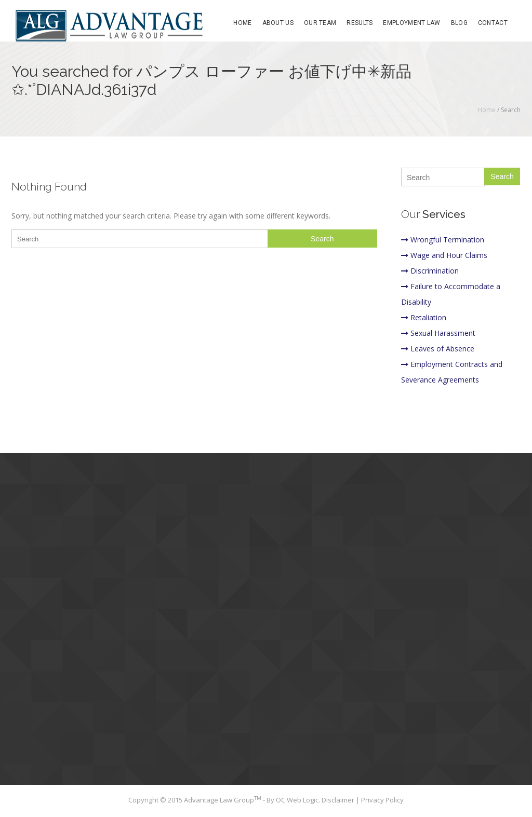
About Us (278, 22)
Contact (493, 22)
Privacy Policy (382, 800)
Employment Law (411, 22)
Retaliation (423, 317)
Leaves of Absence (437, 348)
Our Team (320, 22)
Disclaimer (339, 800)
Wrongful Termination (442, 239)
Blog (459, 22)
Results (360, 22)
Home (242, 22)
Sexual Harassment (438, 333)
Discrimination (430, 271)
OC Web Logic (297, 800)
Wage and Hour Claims (444, 255)
